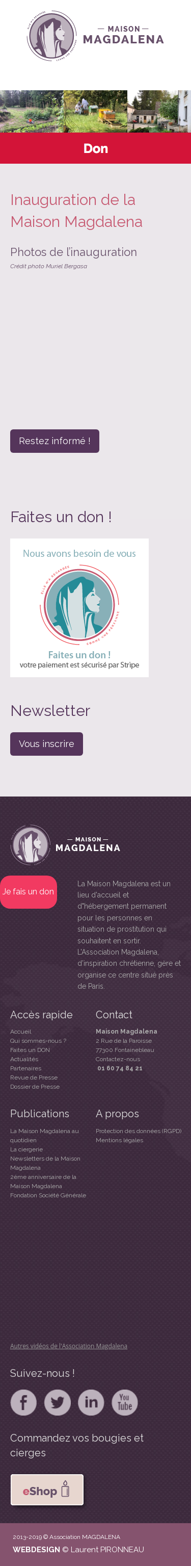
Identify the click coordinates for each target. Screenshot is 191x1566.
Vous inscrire (46, 743)
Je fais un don (28, 891)
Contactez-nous (118, 1059)
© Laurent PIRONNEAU (103, 1549)
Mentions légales (119, 1140)
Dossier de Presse (35, 1086)
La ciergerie (26, 1149)
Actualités (24, 1059)
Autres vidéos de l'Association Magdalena (68, 1346)
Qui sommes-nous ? (38, 1040)
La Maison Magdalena (113, 884)
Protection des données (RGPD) (138, 1131)
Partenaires (25, 1068)
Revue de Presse (34, 1077)
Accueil (20, 1031)
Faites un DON (30, 1050)
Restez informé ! (55, 440)
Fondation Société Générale (48, 1195)
